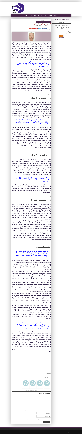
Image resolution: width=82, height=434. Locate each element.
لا (69, 32)
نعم (69, 30)
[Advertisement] (31, 364)
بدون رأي (68, 33)
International (49, 20)
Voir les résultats (61, 37)
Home (46, 20)
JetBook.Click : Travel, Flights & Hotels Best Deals (61, 19)
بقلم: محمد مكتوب (47, 25)
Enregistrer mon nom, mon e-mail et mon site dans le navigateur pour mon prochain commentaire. (35, 419)
